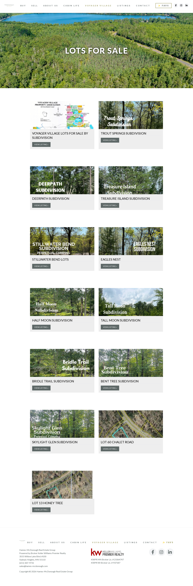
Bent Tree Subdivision (120, 381)
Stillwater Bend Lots (50, 259)
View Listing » (41, 144)
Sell (35, 5)
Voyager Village (99, 5)
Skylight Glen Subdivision (54, 442)
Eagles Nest (111, 259)
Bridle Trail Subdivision (53, 381)
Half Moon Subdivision (52, 320)
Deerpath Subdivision (50, 198)
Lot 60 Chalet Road (117, 442)
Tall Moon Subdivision (120, 320)
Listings (124, 5)
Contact (143, 5)
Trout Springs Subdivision (123, 133)
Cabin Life (72, 5)
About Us (51, 5)
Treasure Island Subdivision (125, 198)
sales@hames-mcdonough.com (33, 566)
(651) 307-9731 (26, 563)
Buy (23, 5)
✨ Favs (163, 5)
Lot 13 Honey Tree (47, 503)
